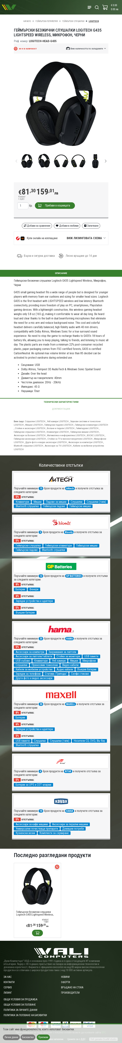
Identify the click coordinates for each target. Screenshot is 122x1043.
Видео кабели (70, 665)
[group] (61, 104)
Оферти (65, 982)
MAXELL (70, 704)
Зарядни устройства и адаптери (34, 601)
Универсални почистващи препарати (37, 828)
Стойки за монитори (68, 656)
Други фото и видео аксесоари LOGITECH (46, 442)
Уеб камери (59, 660)
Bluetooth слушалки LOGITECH (28, 445)
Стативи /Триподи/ (56, 673)
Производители (70, 992)
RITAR (68, 771)
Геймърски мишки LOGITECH (84, 432)
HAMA (69, 638)
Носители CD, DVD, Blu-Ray (89, 740)
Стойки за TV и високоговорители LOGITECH (69, 438)
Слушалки (76, 502)
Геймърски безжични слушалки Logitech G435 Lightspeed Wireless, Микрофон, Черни (35, 913)
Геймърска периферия (46, 21)
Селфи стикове (80, 673)
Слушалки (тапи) (96, 502)
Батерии (20, 589)
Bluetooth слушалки (27, 506)
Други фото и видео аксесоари (34, 678)
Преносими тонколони (45, 665)
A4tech (70, 488)
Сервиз (8, 987)
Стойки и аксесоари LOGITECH (30, 428)
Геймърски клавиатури (58, 545)
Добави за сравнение (37, 225)
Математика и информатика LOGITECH (66, 435)
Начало (27, 21)
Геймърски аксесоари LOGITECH (30, 438)
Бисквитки (28, 1037)
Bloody (69, 532)
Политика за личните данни (20, 1009)
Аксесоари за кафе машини (32, 824)
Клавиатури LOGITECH (58, 432)
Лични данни (11, 1037)
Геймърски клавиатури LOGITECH (91, 424)
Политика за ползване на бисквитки (25, 1015)
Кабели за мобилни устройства (34, 669)
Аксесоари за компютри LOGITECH (85, 442)
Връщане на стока (72, 987)
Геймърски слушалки (73, 21)
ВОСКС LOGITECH (95, 435)
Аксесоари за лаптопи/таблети (34, 656)
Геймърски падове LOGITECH (58, 424)
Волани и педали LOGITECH (60, 428)
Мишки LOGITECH (34, 424)
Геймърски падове (54, 506)
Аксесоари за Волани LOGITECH (29, 435)
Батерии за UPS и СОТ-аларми (33, 784)
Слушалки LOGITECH (35, 421)
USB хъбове (23, 660)
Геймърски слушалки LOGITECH (29, 432)
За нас (8, 976)
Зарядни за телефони (28, 673)
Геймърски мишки (80, 506)
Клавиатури (22, 502)
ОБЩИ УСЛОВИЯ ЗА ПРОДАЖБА (20, 999)
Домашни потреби (73, 828)
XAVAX (69, 810)
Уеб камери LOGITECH (58, 421)
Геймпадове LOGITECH (87, 428)
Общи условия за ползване (20, 1004)
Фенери (33, 589)
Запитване (91, 225)
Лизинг (8, 992)
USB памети (91, 656)
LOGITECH (94, 21)
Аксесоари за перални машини (70, 824)
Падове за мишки (56, 502)
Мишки (37, 502)
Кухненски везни (25, 833)
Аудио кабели (65, 669)
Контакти (9, 982)
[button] (86, 48)
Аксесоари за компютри (30, 652)
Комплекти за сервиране (54, 833)
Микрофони (89, 660)
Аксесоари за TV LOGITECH (58, 445)
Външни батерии (25, 612)
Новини (65, 976)
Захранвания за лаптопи (62, 652)
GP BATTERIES (74, 576)
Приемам (43, 1037)
